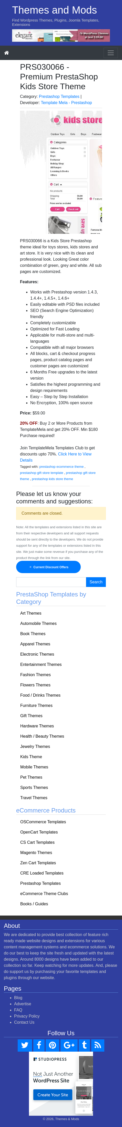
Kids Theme (31, 757)
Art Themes (30, 613)
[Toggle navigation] (111, 53)
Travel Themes (33, 798)
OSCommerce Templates (43, 822)
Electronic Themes (37, 654)
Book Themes (32, 634)
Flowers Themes (35, 685)
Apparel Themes (35, 644)
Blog (18, 998)
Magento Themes (36, 852)
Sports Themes (34, 787)
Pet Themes (31, 777)
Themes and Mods (54, 10)
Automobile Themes (38, 623)
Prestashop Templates (59, 96)
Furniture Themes (36, 705)
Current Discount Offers (48, 567)
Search (96, 582)
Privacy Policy (27, 1016)
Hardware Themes (37, 726)
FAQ (18, 1010)
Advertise (22, 1004)
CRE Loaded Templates (42, 873)
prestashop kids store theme (52, 479)
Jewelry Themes (35, 746)
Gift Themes (31, 716)
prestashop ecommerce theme (61, 467)
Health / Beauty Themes (42, 736)
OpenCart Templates (39, 832)
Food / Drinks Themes (40, 695)
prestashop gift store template (41, 473)
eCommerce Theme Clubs (44, 893)
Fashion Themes (35, 675)
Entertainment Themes (41, 664)
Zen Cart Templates (38, 863)
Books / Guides (34, 904)
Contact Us (24, 1022)
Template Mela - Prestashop (66, 102)
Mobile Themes (34, 767)
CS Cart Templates (37, 842)
